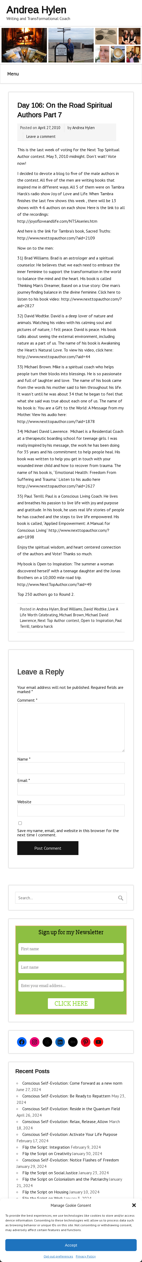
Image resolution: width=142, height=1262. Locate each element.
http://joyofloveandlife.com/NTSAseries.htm (57, 221)
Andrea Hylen (83, 127)
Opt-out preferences (58, 1256)
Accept (71, 1245)
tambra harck (42, 626)
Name (24, 759)
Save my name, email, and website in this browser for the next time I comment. (68, 832)
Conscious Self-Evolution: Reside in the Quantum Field (71, 1108)
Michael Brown (71, 614)
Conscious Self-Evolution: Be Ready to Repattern (66, 1096)
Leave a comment (41, 136)
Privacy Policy (86, 1256)
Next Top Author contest (58, 620)
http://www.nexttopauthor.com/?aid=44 (53, 356)
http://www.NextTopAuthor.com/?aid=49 (54, 584)
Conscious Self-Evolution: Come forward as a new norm (72, 1083)
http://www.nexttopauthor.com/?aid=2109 (56, 238)
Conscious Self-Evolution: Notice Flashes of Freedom (70, 1160)
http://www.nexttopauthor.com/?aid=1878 (56, 421)
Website (24, 802)
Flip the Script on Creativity (46, 1153)
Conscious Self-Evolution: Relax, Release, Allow (65, 1121)
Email (23, 780)
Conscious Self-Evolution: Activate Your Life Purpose (69, 1134)
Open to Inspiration (97, 620)
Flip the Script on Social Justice (50, 1172)
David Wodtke (95, 609)
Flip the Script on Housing (45, 1192)
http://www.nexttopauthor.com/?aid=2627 (56, 486)
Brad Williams (71, 609)
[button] (134, 1205)
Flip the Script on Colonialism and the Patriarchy (65, 1179)
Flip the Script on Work (42, 1198)
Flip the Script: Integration (46, 1147)
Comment (27, 700)
